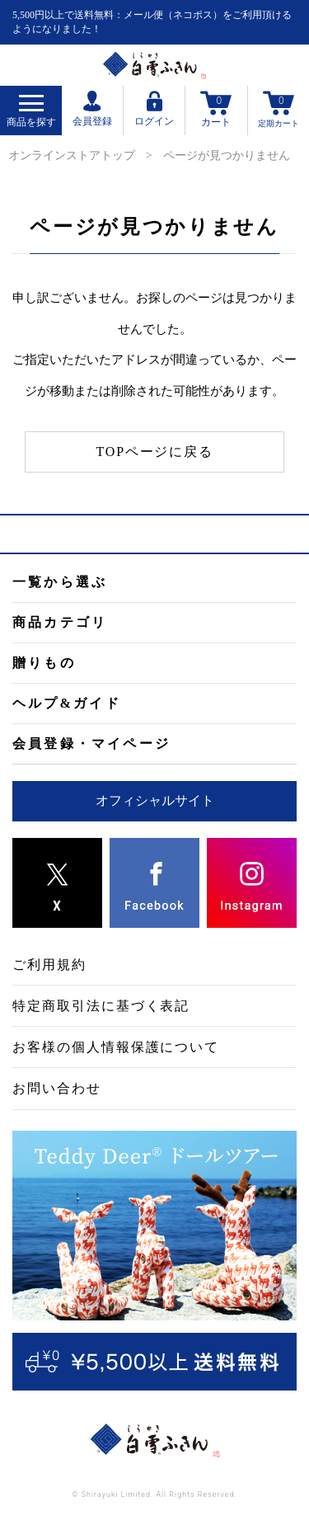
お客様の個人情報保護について (115, 1047)
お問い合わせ (56, 1088)
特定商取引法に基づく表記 (101, 1006)
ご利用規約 (49, 965)
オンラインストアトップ (71, 155)
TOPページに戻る (154, 452)
